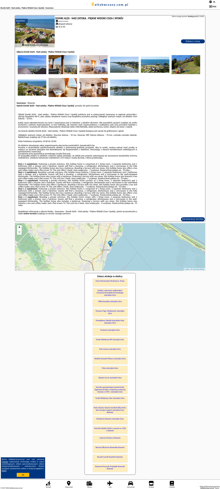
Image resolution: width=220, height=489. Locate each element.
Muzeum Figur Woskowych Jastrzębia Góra (110, 312)
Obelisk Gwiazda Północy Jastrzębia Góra (110, 358)
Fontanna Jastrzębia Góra (110, 330)
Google (5, 462)
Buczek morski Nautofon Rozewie (110, 457)
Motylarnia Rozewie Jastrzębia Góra (110, 419)
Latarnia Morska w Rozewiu (110, 438)
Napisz (217, 488)
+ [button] (19, 227)
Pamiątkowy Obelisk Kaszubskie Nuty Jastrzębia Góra (110, 321)
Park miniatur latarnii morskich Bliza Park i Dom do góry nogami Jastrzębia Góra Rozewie (110, 410)
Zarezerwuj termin (193, 218)
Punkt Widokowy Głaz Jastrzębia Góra (110, 398)
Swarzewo (20, 20)
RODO (4, 471)
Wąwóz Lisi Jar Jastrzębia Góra (110, 378)
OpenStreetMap (198, 269)
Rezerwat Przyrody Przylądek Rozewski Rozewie (110, 467)
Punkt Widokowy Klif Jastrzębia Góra (110, 339)
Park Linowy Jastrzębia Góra (110, 349)
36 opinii (86, 105)
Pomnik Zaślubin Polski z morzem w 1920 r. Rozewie (110, 429)
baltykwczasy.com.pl (110, 5)
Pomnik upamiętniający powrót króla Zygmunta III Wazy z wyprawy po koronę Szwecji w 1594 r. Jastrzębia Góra (110, 389)
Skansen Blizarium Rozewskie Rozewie (110, 447)
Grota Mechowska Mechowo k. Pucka (109, 281)
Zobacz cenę (193, 41)
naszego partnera (62, 213)
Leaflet (187, 269)
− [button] (19, 232)
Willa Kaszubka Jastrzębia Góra (110, 301)
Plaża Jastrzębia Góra (110, 368)
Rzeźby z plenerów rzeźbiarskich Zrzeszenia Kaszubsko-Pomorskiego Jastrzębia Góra (110, 292)
